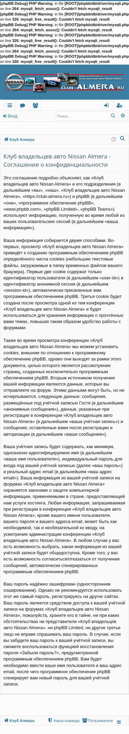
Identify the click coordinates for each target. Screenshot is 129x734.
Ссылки (11, 106)
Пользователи (37, 106)
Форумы (24, 106)
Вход (12, 116)
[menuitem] (122, 138)
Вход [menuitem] (108, 106)
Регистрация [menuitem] (121, 106)
